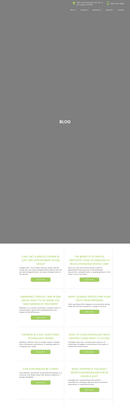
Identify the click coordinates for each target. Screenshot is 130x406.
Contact (121, 10)
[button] (73, 10)
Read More (40, 280)
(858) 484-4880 (117, 4)
